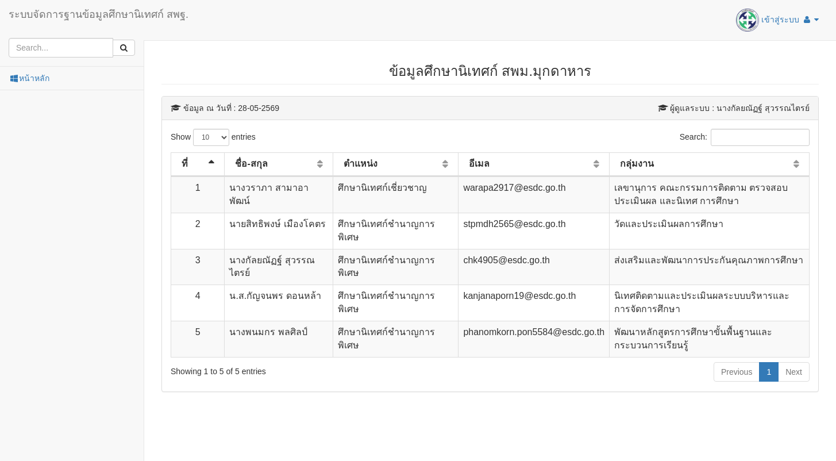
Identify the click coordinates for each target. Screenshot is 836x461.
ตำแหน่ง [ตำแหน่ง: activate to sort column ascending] (360, 163)
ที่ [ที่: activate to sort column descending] (185, 163)
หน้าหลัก (29, 78)
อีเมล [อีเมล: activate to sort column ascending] (479, 163)
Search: (745, 137)
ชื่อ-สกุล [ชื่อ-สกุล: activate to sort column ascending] (251, 163)
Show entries (213, 137)
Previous (736, 372)
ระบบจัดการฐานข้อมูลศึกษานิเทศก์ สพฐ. (98, 14)
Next (793, 372)
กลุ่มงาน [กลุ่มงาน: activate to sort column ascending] (637, 163)
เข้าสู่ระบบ (777, 20)
